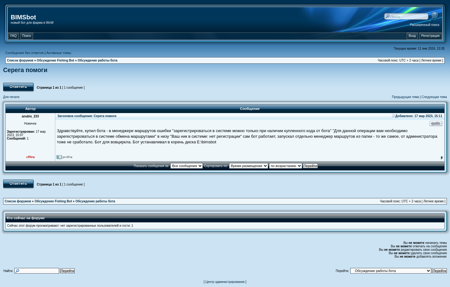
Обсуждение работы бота (98, 60)
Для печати (11, 97)
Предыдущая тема (405, 97)
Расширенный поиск (424, 25)
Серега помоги (25, 70)
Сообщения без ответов (24, 53)
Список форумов (20, 60)
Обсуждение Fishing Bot (55, 60)
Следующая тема (434, 97)
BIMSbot (23, 17)
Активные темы (58, 53)
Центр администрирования (225, 282)
